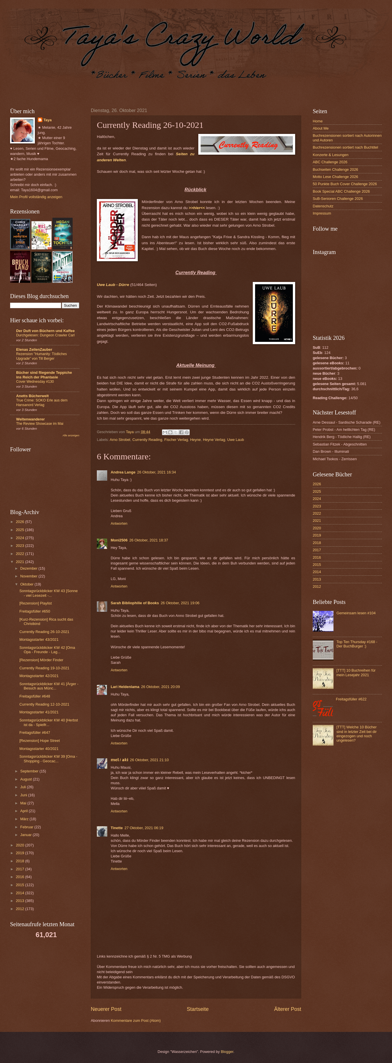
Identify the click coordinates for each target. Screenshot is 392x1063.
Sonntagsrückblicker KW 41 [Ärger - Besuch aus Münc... (48, 686)
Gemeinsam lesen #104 (356, 613)
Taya (48, 120)
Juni (24, 795)
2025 (20, 530)
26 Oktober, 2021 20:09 (160, 687)
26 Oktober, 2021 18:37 (148, 540)
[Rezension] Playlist (35, 603)
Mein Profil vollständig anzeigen (36, 197)
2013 (20, 901)
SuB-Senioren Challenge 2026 (338, 198)
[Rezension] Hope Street (39, 740)
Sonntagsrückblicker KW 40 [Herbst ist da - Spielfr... (48, 722)
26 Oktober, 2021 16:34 (156, 472)
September (29, 771)
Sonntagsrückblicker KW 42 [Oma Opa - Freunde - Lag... (47, 649)
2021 (20, 562)
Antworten (119, 523)
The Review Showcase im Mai (39, 424)
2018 (20, 861)
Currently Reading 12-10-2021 (44, 704)
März (24, 819)
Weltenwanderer (30, 419)
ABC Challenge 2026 (330, 162)
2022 (20, 554)
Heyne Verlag (214, 439)
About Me (321, 128)
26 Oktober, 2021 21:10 (149, 760)
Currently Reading (147, 439)
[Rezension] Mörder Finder (41, 660)
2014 (20, 893)
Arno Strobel (120, 439)
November (29, 576)
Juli (23, 787)
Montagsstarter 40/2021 (39, 748)
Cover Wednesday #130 (35, 382)
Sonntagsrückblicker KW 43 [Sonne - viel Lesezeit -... (48, 593)
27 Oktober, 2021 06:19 (144, 828)
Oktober (27, 584)
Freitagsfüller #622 (351, 699)
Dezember (29, 568)
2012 (20, 909)
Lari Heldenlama (125, 687)
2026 (20, 522)
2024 (20, 538)
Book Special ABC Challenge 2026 (341, 191)
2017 (20, 869)
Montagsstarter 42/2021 (39, 676)
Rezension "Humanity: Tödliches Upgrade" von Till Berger (41, 356)
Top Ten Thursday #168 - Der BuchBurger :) (356, 644)
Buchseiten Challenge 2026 (335, 169)
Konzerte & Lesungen (330, 155)
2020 (20, 845)
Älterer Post (287, 1009)
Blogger (227, 1051)
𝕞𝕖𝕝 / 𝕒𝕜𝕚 (119, 760)
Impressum (322, 213)
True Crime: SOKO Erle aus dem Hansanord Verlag (41, 402)
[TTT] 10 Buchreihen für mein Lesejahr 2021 (356, 672)
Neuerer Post (106, 1009)
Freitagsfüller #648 (34, 696)
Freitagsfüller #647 (34, 732)
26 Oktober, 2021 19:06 (180, 603)
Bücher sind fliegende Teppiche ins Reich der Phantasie (44, 374)
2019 (20, 853)
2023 (20, 545)
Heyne (195, 439)
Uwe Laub (235, 439)
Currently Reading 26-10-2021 (44, 632)
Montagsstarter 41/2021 (39, 712)
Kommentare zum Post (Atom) (136, 1020)
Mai (23, 803)
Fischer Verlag (176, 439)
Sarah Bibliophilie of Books (135, 603)
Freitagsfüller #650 (34, 611)
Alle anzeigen (71, 435)
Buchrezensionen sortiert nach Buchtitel (345, 147)
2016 (20, 877)
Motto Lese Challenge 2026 (335, 177)
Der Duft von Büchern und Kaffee (45, 331)
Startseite (198, 1009)
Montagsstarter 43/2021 (39, 639)
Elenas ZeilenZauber (34, 349)
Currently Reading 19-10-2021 (44, 668)
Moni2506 (119, 540)
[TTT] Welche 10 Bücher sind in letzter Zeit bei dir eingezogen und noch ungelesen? (356, 733)
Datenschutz (323, 206)
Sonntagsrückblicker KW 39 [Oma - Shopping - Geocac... (48, 758)
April (24, 811)
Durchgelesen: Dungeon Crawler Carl (45, 335)
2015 (20, 885)
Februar (27, 827)
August (26, 779)
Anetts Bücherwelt (32, 396)
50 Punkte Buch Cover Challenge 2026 (345, 184)
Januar (26, 835)
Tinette (117, 828)
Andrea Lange (123, 472)
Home (318, 121)
